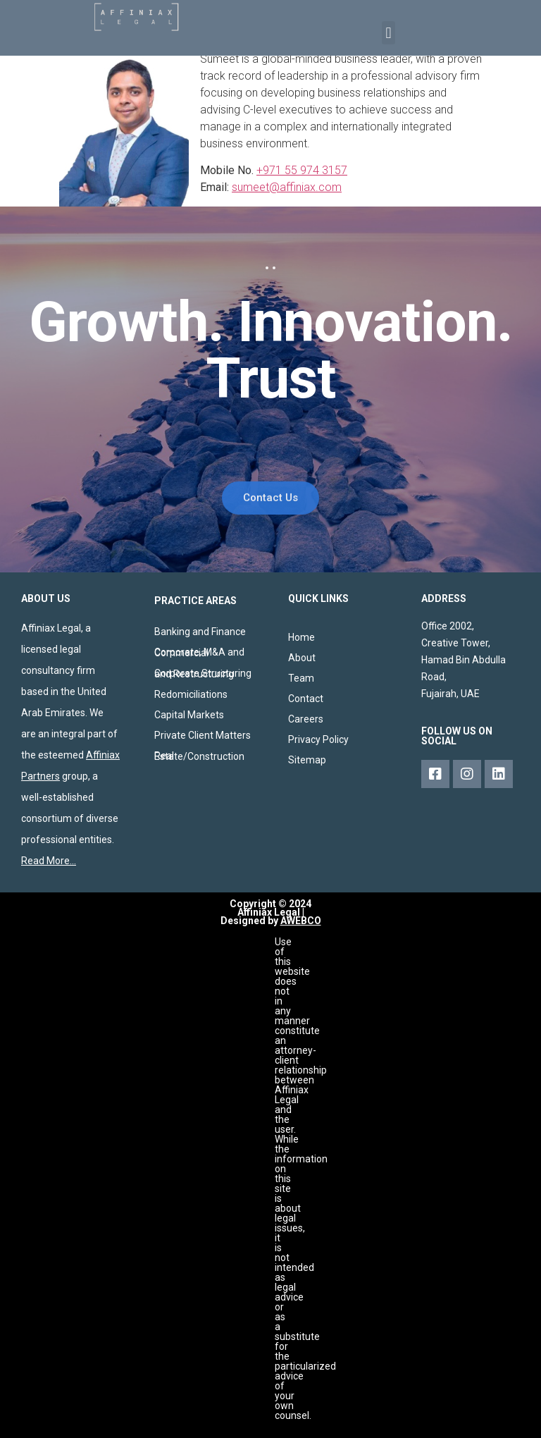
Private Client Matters (202, 735)
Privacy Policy (318, 739)
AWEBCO (300, 920)
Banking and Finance (200, 631)
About (302, 657)
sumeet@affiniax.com (287, 187)
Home (301, 637)
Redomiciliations (191, 694)
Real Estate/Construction (199, 756)
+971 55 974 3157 (301, 170)
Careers (305, 719)
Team (301, 678)
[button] (388, 32)
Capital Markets (189, 714)
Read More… (48, 860)
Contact (305, 698)
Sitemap (307, 760)
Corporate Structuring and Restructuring (202, 674)
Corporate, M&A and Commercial (199, 652)
